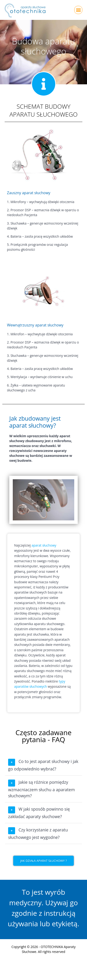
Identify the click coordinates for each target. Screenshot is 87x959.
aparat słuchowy (44, 545)
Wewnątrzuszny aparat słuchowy (35, 325)
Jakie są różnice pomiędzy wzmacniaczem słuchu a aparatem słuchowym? (41, 788)
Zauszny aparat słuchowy (28, 192)
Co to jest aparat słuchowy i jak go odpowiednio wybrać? (43, 765)
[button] (78, 10)
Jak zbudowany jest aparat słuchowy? (35, 421)
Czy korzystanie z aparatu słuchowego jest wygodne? (38, 833)
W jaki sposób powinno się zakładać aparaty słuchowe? (39, 812)
